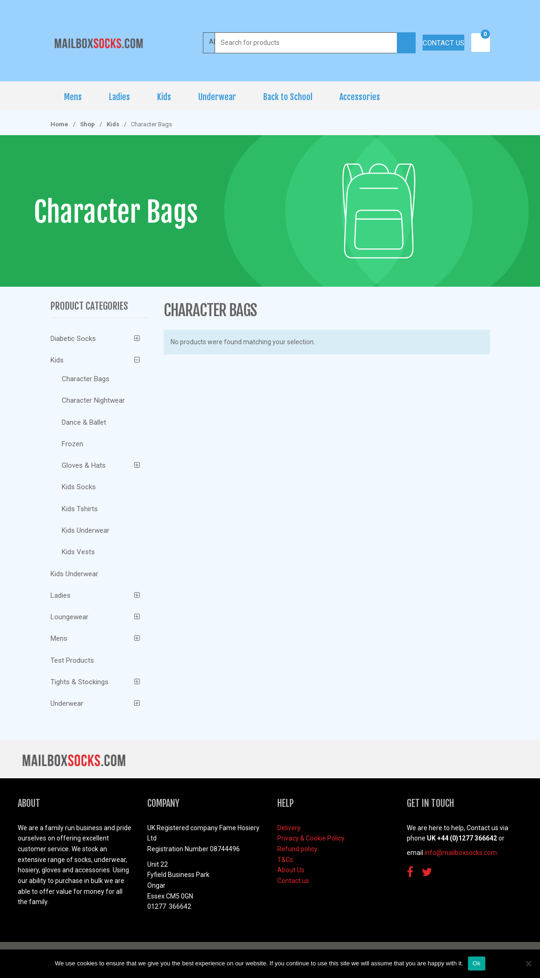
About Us (290, 870)
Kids (164, 97)
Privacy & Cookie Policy (311, 838)
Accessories (359, 97)
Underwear (217, 97)
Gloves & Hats (84, 465)
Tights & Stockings (79, 682)
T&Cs (285, 859)
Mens (73, 97)
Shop (87, 124)
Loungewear (69, 617)
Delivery (289, 828)
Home (59, 124)
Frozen (72, 444)
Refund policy (297, 849)
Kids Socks (79, 487)
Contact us (443, 43)
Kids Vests (78, 552)
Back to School (287, 97)
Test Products (72, 660)
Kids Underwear (85, 530)
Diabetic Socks (73, 338)
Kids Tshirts (80, 509)
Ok (477, 963)
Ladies (119, 97)
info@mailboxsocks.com (461, 852)
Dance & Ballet (84, 422)
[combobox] (306, 42)
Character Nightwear (93, 400)
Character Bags (85, 379)
